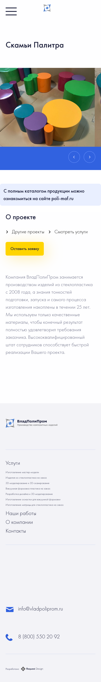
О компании (19, 522)
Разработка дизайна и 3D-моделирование (29, 494)
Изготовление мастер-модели (22, 472)
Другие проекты (28, 232)
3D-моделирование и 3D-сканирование (27, 483)
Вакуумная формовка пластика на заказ (28, 488)
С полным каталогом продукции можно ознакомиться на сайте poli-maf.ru (43, 195)
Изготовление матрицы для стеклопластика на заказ (34, 504)
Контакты (16, 530)
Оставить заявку (24, 248)
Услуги (13, 463)
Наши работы (21, 513)
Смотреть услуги (71, 232)
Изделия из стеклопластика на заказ (26, 477)
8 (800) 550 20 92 (39, 636)
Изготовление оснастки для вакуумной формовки (33, 499)
